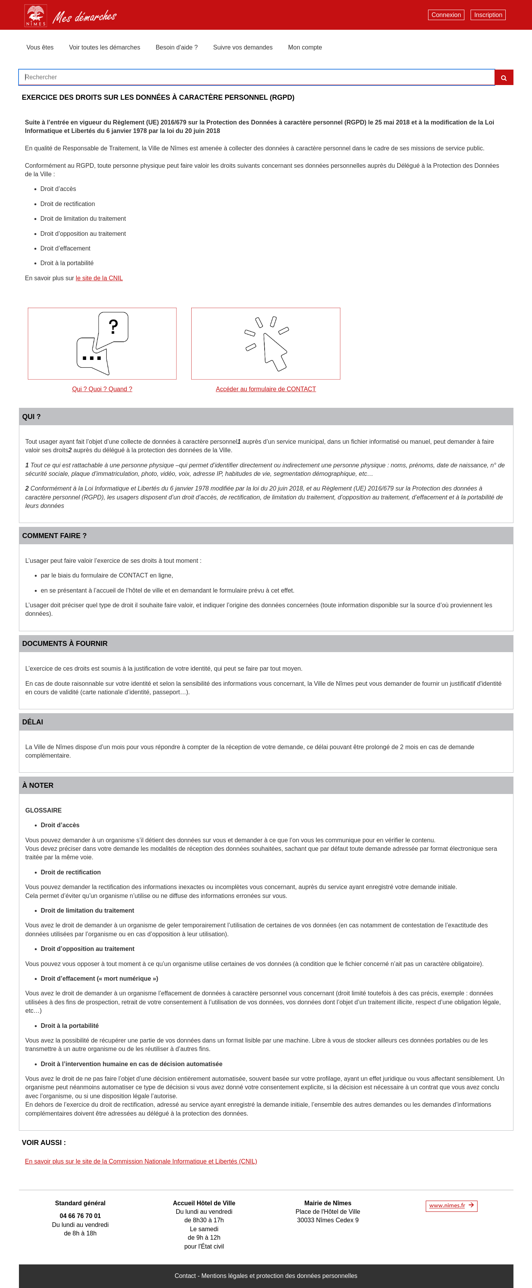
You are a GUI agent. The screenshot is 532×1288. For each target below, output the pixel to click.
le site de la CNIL (99, 278)
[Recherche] (504, 77)
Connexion (446, 15)
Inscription (488, 15)
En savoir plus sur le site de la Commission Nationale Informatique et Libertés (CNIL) (141, 1161)
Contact (185, 1276)
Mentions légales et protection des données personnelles (279, 1276)
